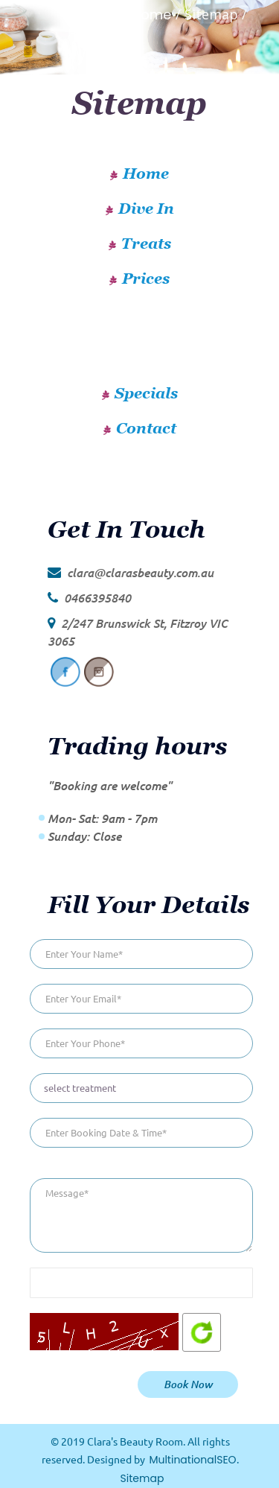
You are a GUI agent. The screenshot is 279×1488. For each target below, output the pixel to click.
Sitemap (142, 1478)
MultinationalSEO (192, 1459)
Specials (146, 393)
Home (152, 14)
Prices (146, 278)
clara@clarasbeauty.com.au (140, 572)
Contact (146, 428)
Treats (146, 243)
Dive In (146, 208)
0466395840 (97, 597)
